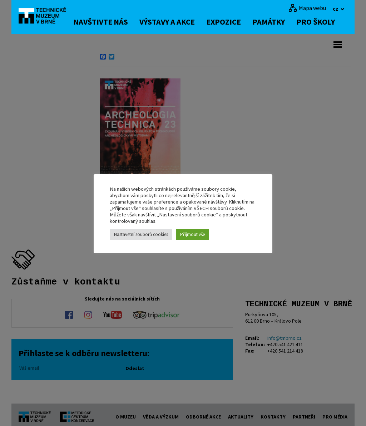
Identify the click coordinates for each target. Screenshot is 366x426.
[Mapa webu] (307, 8)
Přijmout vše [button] (192, 234)
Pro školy (321, 22)
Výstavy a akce (172, 22)
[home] (45, 16)
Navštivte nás (106, 22)
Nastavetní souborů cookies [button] (141, 234)
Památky (274, 22)
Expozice (229, 22)
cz (336, 8)
